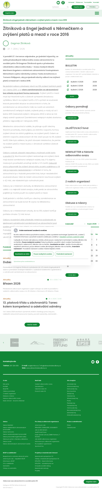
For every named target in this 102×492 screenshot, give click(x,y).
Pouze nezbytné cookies (43, 254)
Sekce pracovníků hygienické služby (14, 437)
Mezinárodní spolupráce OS (44, 456)
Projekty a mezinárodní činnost (46, 453)
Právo (69, 425)
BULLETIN (5, 389)
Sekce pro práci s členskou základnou (15, 439)
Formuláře (88, 2)
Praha (69, 401)
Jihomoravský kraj (73, 386)
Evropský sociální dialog (43, 466)
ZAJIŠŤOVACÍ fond (40, 432)
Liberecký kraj (71, 413)
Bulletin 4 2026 (84, 82)
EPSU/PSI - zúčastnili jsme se (44, 463)
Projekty (37, 471)
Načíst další (32, 325)
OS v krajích (71, 380)
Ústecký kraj (71, 396)
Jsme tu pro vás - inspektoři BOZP (14, 459)
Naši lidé (38, 380)
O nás (5, 380)
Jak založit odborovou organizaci (45, 439)
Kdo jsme (6, 384)
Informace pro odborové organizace (47, 441)
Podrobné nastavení (64, 254)
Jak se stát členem (41, 430)
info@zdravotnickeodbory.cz (50, 366)
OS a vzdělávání (8, 463)
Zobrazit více (72, 118)
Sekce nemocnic (8, 432)
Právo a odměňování (74, 422)
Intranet (71, 2)
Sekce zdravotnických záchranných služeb (16, 444)
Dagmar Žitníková (16, 43)
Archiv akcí (72, 275)
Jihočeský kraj (71, 384)
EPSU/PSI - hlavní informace (44, 461)
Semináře (6, 466)
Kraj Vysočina (71, 391)
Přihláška (92, 7)
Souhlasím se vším (22, 254)
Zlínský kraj (70, 394)
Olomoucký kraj (72, 408)
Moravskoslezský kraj (73, 410)
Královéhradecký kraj (74, 415)
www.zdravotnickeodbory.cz (36, 368)
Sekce (5, 422)
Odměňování (71, 427)
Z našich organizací (9, 394)
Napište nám (78, 7)
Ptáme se (79, 2)
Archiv (72, 96)
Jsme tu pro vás (40, 425)
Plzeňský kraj (71, 403)
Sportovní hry (39, 446)
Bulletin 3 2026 (84, 86)
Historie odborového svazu (12, 398)
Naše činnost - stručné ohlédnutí (13, 401)
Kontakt (96, 2)
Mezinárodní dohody (41, 468)
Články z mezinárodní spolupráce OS (47, 459)
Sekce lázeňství (8, 425)
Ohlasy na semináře (9, 468)
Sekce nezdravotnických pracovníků (14, 434)
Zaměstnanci (39, 386)
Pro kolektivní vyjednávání (43, 444)
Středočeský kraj (72, 398)
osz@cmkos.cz (33, 366)
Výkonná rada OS (40, 389)
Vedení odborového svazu (43, 384)
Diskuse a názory (8, 396)
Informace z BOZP (8, 461)
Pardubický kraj (72, 405)
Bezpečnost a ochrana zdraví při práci (15, 456)
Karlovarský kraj (72, 389)
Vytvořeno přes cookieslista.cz (24, 261)
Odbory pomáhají (9, 391)
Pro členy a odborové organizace (47, 422)
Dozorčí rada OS (40, 391)
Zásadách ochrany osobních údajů (72, 237)
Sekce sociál (7, 441)
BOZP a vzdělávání (9, 453)
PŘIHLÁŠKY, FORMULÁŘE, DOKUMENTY (46, 427)
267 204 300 (14, 366)
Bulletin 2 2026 (84, 90)
